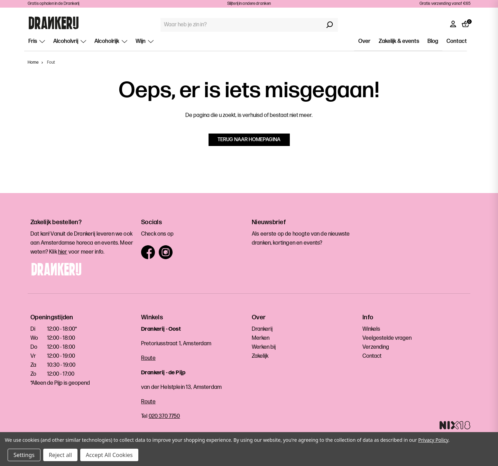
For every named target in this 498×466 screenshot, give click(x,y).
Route (148, 358)
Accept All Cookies (109, 455)
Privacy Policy (433, 440)
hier (62, 252)
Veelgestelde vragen (387, 338)
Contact (456, 41)
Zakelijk (260, 356)
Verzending (375, 347)
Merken (260, 338)
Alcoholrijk (110, 41)
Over (364, 41)
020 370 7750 (164, 416)
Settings (24, 455)
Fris (36, 41)
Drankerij (262, 329)
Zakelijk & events (399, 41)
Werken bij (264, 347)
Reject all (60, 455)
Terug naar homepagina (249, 139)
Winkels (371, 329)
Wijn (145, 41)
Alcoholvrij (69, 41)
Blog (432, 41)
